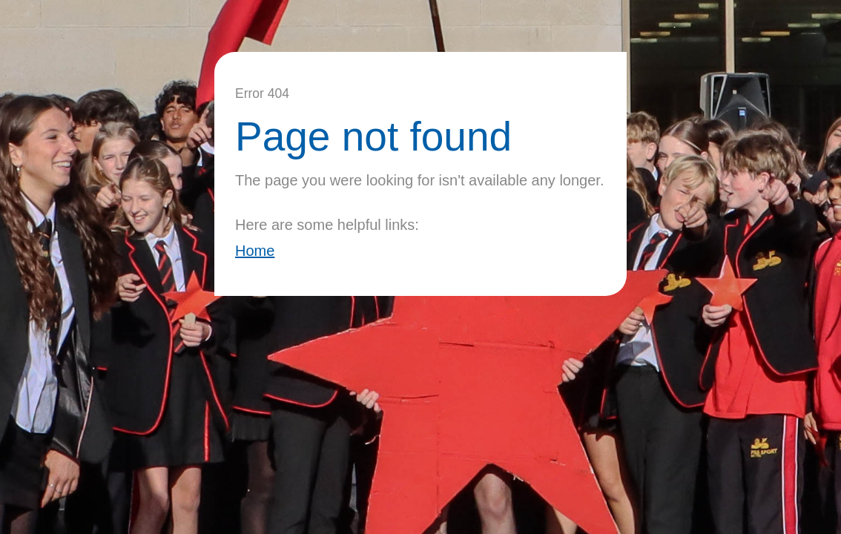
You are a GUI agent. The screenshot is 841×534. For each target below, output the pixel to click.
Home (254, 251)
